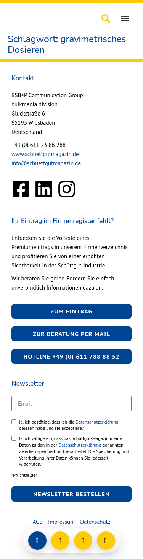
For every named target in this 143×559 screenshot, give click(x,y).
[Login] (37, 540)
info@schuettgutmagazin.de (46, 163)
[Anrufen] (83, 540)
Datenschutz (95, 521)
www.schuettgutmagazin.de (45, 154)
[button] (125, 18)
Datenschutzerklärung (97, 422)
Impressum (61, 521)
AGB (38, 521)
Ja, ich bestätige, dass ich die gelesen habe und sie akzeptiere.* (68, 425)
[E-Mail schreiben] (60, 540)
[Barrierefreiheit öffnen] (106, 540)
